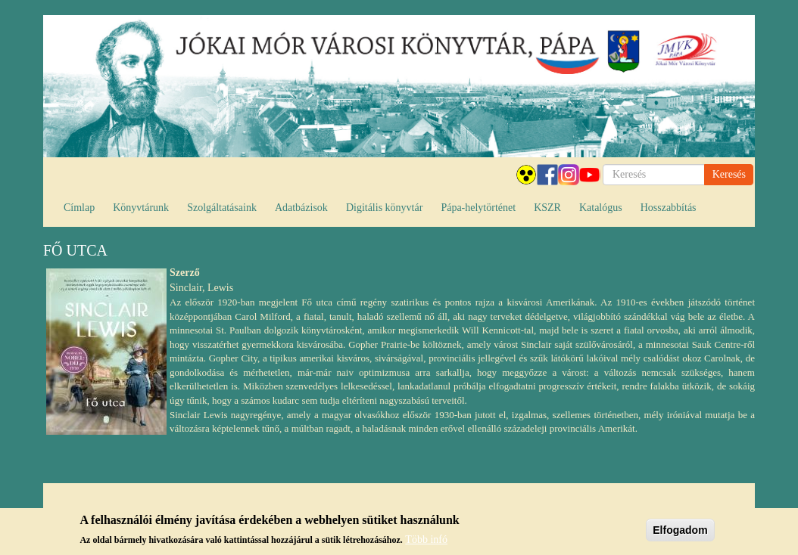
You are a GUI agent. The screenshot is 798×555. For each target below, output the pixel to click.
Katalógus (600, 207)
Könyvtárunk (141, 207)
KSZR (547, 207)
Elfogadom (680, 533)
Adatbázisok (301, 207)
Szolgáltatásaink (222, 207)
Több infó (426, 543)
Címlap (79, 207)
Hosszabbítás (669, 207)
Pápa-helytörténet (478, 207)
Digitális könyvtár (384, 207)
